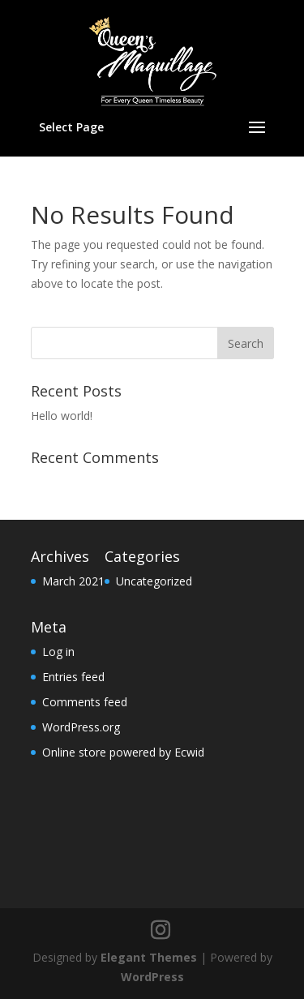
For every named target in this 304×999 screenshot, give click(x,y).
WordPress (152, 976)
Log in (58, 651)
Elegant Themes (149, 957)
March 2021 (73, 581)
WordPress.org (81, 727)
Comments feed (84, 702)
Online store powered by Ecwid (123, 752)
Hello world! (61, 415)
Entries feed (73, 676)
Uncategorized (154, 581)
